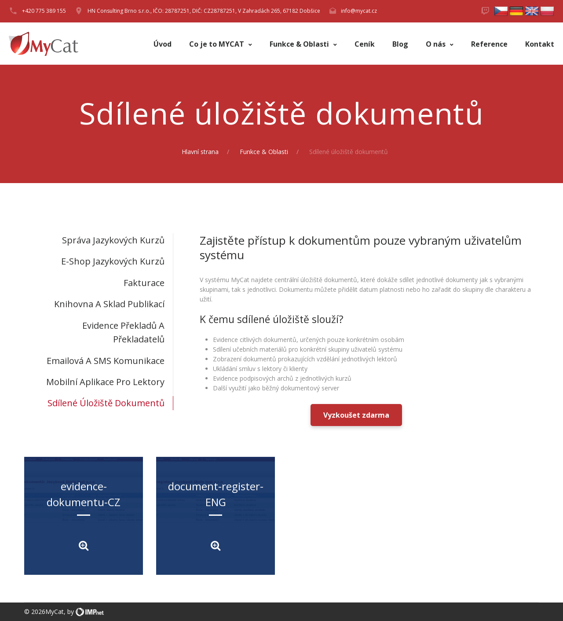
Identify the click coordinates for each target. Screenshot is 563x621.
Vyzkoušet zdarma (356, 415)
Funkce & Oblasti (300, 44)
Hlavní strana (200, 151)
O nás (436, 44)
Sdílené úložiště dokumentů (106, 403)
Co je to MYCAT (217, 44)
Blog (400, 44)
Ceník (365, 44)
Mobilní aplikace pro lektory (105, 382)
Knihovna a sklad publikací (109, 304)
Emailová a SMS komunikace (106, 361)
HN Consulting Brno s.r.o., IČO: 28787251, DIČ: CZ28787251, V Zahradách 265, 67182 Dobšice (204, 11)
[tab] (98, 240)
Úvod (163, 44)
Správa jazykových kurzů (113, 240)
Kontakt (539, 44)
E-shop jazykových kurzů (113, 261)
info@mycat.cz (359, 11)
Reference (489, 44)
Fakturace (144, 283)
